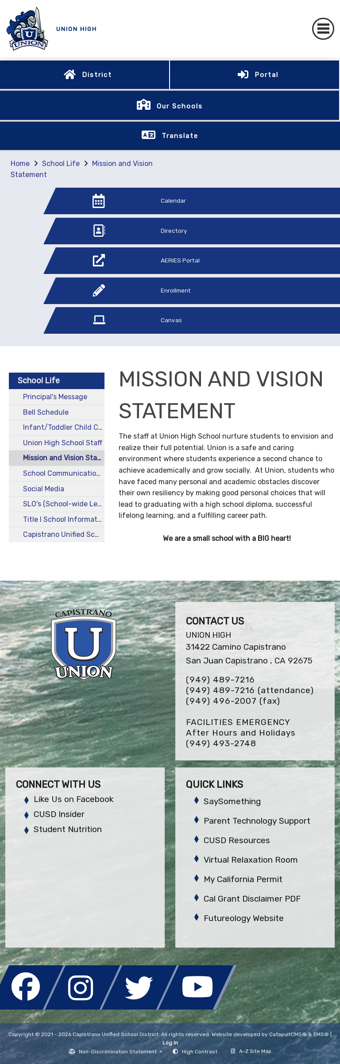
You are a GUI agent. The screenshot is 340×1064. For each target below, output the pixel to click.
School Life (61, 163)
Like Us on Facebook (73, 799)
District (97, 75)
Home (20, 163)
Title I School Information (63, 519)
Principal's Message (55, 397)
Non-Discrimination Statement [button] (118, 1052)
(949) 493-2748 (221, 743)
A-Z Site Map (251, 1051)
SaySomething (232, 801)
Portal (266, 75)
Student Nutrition (68, 829)
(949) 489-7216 (220, 680)
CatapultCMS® (288, 1034)
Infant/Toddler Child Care (63, 427)
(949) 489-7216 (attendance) (250, 690)
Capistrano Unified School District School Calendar (63, 534)
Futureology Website (244, 918)
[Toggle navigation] (323, 28)
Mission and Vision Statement (63, 458)
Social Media (43, 489)
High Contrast (199, 1052)
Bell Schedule (46, 412)
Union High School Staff (62, 443)
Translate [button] (180, 136)
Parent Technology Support (257, 821)
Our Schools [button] (180, 106)
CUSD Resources (237, 840)
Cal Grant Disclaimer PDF (252, 899)
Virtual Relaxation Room (251, 860)
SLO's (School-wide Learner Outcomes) (63, 504)
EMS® (321, 1034)
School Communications (63, 473)
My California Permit (243, 879)
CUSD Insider (59, 814)
